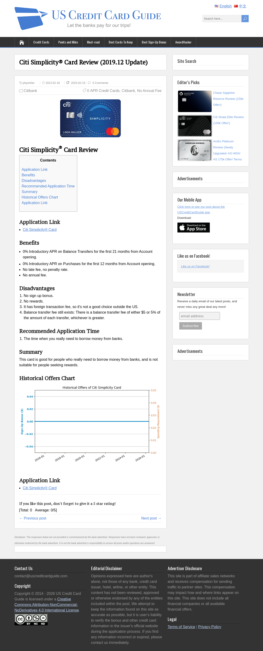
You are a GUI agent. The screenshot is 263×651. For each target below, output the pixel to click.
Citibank (30, 91)
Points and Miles (68, 42)
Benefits (28, 175)
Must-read (93, 42)
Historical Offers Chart (40, 197)
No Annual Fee (149, 91)
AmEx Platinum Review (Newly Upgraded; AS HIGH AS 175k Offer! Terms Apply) (227, 153)
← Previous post (32, 518)
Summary (29, 192)
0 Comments (100, 83)
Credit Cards (41, 42)
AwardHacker (183, 42)
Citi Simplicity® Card (40, 230)
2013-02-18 (53, 83)
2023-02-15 (82, 83)
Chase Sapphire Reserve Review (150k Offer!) (228, 99)
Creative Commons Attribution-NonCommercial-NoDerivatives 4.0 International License (47, 604)
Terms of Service (181, 627)
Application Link (35, 169)
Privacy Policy (209, 627)
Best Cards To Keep (121, 42)
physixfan (29, 83)
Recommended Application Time (48, 186)
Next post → (151, 518)
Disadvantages (34, 181)
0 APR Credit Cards (103, 91)
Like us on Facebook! (193, 255)
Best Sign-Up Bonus (154, 42)
